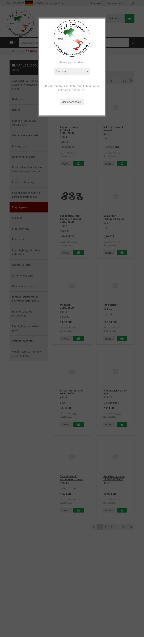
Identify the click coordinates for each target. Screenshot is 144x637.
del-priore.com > (72, 102)
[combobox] (72, 71)
